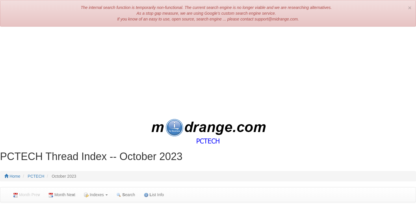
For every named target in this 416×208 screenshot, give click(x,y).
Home (12, 176)
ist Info (154, 194)
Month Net (62, 194)
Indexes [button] (96, 194)
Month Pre (26, 194)
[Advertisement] (208, 72)
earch (125, 194)
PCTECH (36, 176)
